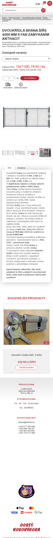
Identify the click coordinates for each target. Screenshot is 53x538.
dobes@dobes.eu (26, 422)
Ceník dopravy (8, 87)
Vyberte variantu (12, 59)
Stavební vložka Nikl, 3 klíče (26, 355)
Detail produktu (26, 367)
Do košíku (30, 78)
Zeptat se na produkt (20, 87)
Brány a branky (14, 17)
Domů (4, 17)
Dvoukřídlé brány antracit (31, 17)
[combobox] (21, 10)
